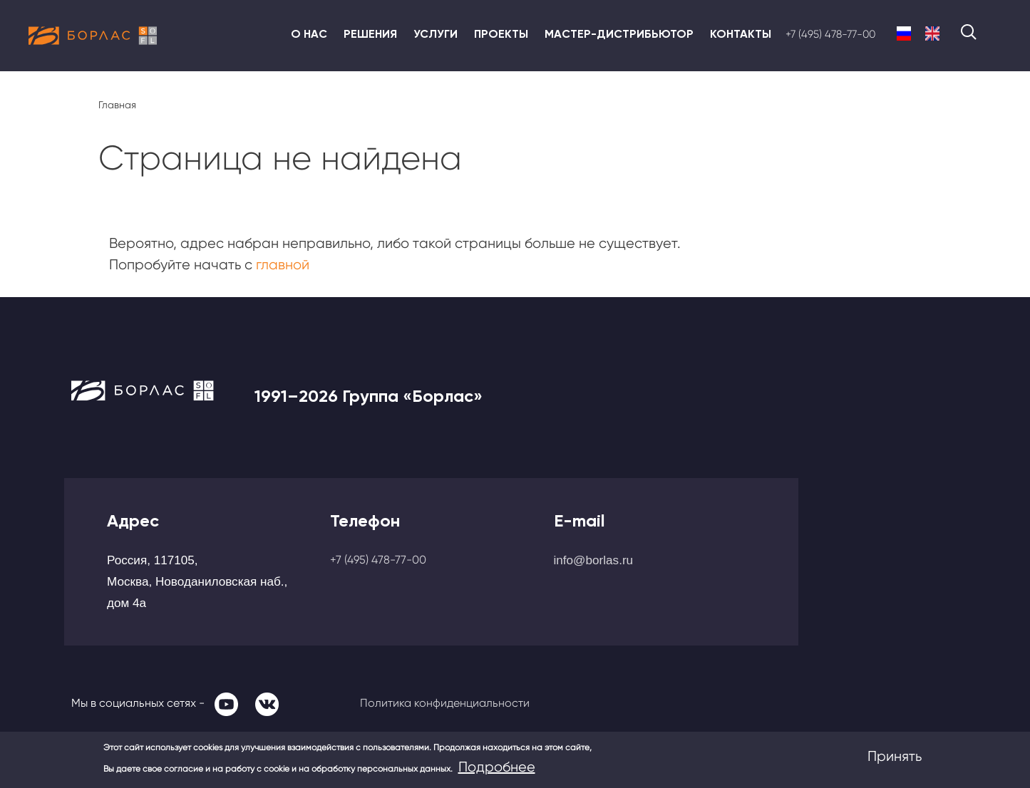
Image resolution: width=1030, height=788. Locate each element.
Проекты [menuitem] (501, 34)
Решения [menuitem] (370, 34)
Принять (894, 756)
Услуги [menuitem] (435, 34)
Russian (904, 33)
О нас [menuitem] (309, 34)
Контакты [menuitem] (740, 34)
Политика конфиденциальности (445, 703)
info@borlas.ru (594, 560)
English (932, 33)
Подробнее (496, 767)
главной (282, 264)
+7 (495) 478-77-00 (830, 34)
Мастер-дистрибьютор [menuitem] (619, 34)
